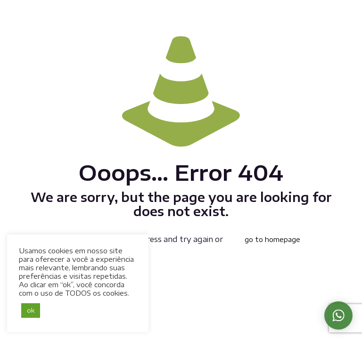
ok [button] (30, 310)
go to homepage (272, 239)
